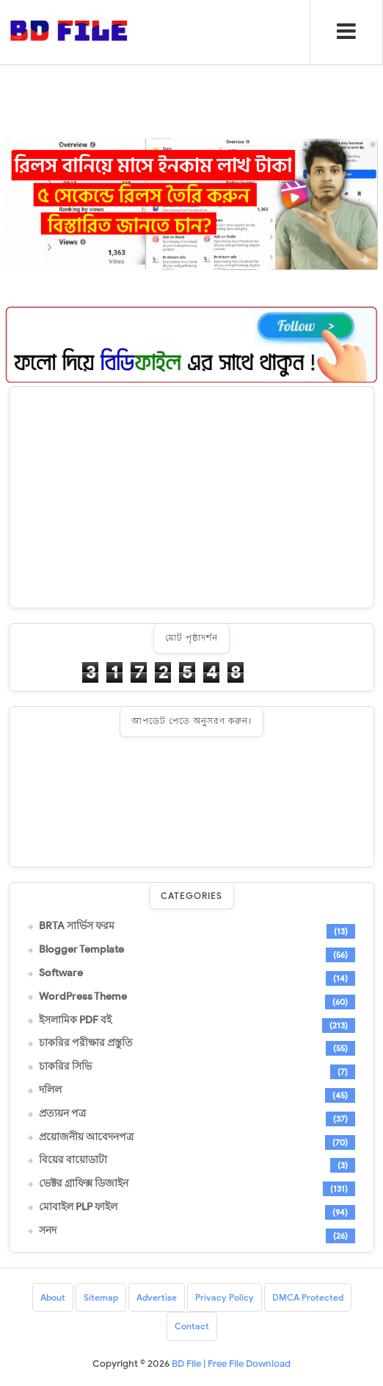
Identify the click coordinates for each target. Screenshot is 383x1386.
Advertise (156, 1297)
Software (61, 973)
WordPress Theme (83, 997)
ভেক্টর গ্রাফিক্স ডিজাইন (83, 1184)
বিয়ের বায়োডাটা (73, 1160)
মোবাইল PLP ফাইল (78, 1207)
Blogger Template (81, 950)
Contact (192, 1326)
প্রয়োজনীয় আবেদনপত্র (86, 1137)
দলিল (50, 1090)
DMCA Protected (307, 1297)
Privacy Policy (224, 1297)
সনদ (47, 1231)
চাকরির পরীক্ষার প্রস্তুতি (86, 1043)
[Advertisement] (191, 497)
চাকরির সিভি (65, 1067)
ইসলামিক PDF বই (75, 1020)
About (52, 1297)
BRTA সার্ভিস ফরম (76, 926)
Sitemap (101, 1297)
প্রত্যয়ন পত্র (62, 1114)
